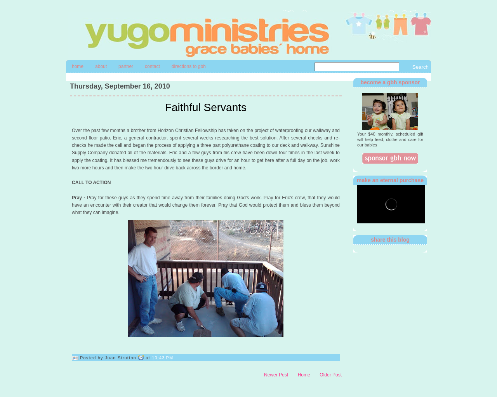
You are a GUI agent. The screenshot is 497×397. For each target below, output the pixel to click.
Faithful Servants (206, 107)
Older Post (331, 375)
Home (77, 66)
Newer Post (276, 375)
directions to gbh (189, 66)
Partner (125, 66)
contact (152, 66)
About (101, 66)
